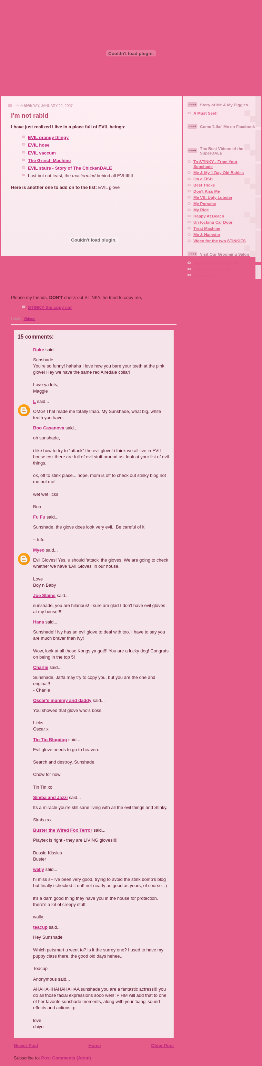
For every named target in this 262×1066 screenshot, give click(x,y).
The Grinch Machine (49, 160)
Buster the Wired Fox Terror (62, 830)
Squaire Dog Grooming (215, 262)
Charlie (40, 667)
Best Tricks (204, 185)
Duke (38, 349)
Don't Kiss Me (206, 191)
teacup (40, 927)
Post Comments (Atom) (66, 1057)
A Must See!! (205, 113)
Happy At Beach (208, 216)
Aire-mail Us (205, 275)
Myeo (38, 550)
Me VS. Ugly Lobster (212, 197)
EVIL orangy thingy (48, 137)
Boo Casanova (48, 427)
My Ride (201, 209)
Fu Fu (39, 517)
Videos (29, 319)
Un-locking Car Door (213, 222)
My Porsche (204, 203)
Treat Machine (206, 228)
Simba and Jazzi (50, 797)
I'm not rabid (29, 115)
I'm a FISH (203, 179)
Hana (38, 622)
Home (94, 1045)
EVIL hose (39, 145)
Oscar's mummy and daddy (62, 700)
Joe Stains (44, 595)
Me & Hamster (206, 234)
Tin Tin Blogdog (50, 739)
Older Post (162, 1045)
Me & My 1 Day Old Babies (218, 172)
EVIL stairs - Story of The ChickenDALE (70, 168)
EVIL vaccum (42, 153)
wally (38, 869)
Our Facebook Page (212, 269)
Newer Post (26, 1045)
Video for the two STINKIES (219, 240)
